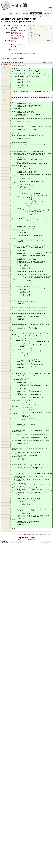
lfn (12, 32)
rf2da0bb (3, 64)
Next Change (47, 16)
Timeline (17, 13)
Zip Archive (31, 539)
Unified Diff (21, 539)
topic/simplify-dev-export (18, 37)
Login (23, 11)
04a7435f (16, 18)
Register (36, 11)
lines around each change (42, 28)
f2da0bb (13, 42)
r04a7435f (8, 64)
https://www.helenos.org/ (46, 542)
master (15, 32)
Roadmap (26, 13)
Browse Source (36, 13)
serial (19, 32)
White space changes (38, 37)
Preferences (29, 11)
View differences (34, 26)
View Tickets (47, 13)
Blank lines (35, 34)
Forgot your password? (46, 11)
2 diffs (35, 53)
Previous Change (37, 16)
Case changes (36, 35)
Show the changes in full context (38, 30)
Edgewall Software (17, 542)
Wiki (11, 13)
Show (32, 28)
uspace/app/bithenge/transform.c (17, 21)
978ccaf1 (14, 40)
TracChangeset (27, 534)
